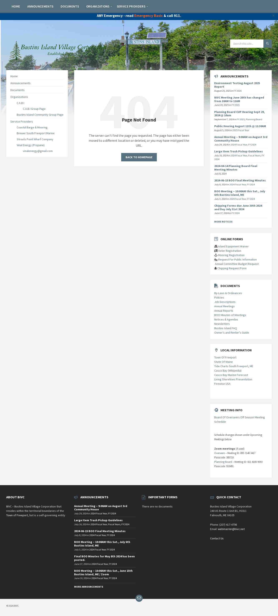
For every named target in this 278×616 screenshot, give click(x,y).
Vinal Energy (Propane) (31, 145)
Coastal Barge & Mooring (32, 127)
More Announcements (88, 586)
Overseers (219, 453)
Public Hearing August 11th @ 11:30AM (240, 126)
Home (14, 76)
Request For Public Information (237, 259)
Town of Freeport (17, 515)
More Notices (223, 221)
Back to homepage (139, 157)
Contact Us (217, 538)
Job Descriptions (225, 302)
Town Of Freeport (225, 357)
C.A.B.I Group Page (34, 109)
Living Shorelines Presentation (233, 379)
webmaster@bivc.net (231, 529)
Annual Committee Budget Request (237, 264)
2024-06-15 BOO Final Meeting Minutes (240, 180)
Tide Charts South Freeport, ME (233, 366)
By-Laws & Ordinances (228, 293)
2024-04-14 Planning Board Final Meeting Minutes (235, 167)
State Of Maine (223, 362)
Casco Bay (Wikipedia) (228, 370)
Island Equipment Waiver (233, 246)
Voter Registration (229, 251)
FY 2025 (235, 104)
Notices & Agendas (226, 319)
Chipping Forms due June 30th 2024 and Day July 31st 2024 (238, 207)
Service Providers (21, 121)
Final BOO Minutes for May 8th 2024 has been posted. (104, 558)
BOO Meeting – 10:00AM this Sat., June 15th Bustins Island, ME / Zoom (103, 572)
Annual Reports (223, 310)
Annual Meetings (224, 306)
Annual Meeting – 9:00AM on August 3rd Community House (240, 138)
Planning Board (254, 119)
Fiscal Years (254, 155)
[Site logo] (58, 62)
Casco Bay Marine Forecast (231, 375)
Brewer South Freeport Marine (36, 133)
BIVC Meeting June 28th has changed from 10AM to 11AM (239, 99)
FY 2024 (252, 144)
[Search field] (251, 43)
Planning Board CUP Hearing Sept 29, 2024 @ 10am (239, 113)
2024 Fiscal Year (239, 144)
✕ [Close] (273, 16)
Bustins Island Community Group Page (40, 114)
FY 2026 (238, 90)
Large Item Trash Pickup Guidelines (238, 151)
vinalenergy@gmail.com (38, 151)
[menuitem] (15, 6)
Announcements (20, 83)
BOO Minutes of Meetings (230, 315)
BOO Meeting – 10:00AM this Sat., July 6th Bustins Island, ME (239, 193)
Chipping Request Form (232, 268)
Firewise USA (222, 384)
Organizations (19, 97)
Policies (219, 297)
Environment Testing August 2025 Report (237, 85)
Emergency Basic (148, 15)
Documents (17, 90)
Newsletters (222, 324)
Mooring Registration (231, 255)
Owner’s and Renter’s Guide (231, 332)
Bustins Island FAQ (225, 328)
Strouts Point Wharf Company (35, 139)
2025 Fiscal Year (240, 130)
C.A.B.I (20, 103)
